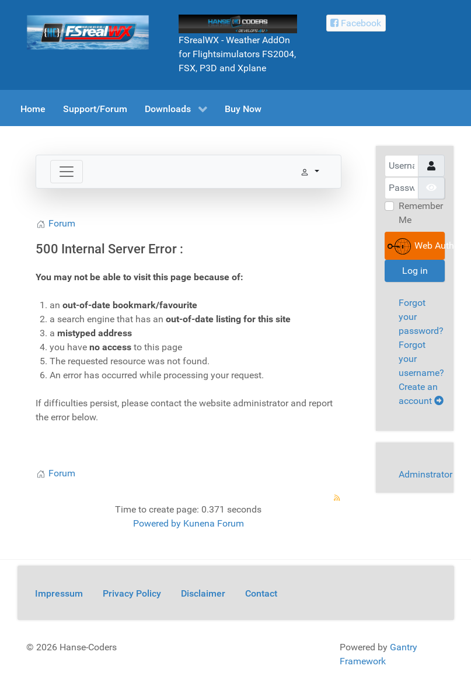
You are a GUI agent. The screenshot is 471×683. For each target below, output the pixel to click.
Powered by (157, 523)
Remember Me (421, 212)
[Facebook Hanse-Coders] (356, 23)
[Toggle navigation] (66, 171)
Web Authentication (416, 246)
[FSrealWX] (87, 31)
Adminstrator (425, 474)
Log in (415, 270)
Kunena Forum (213, 523)
